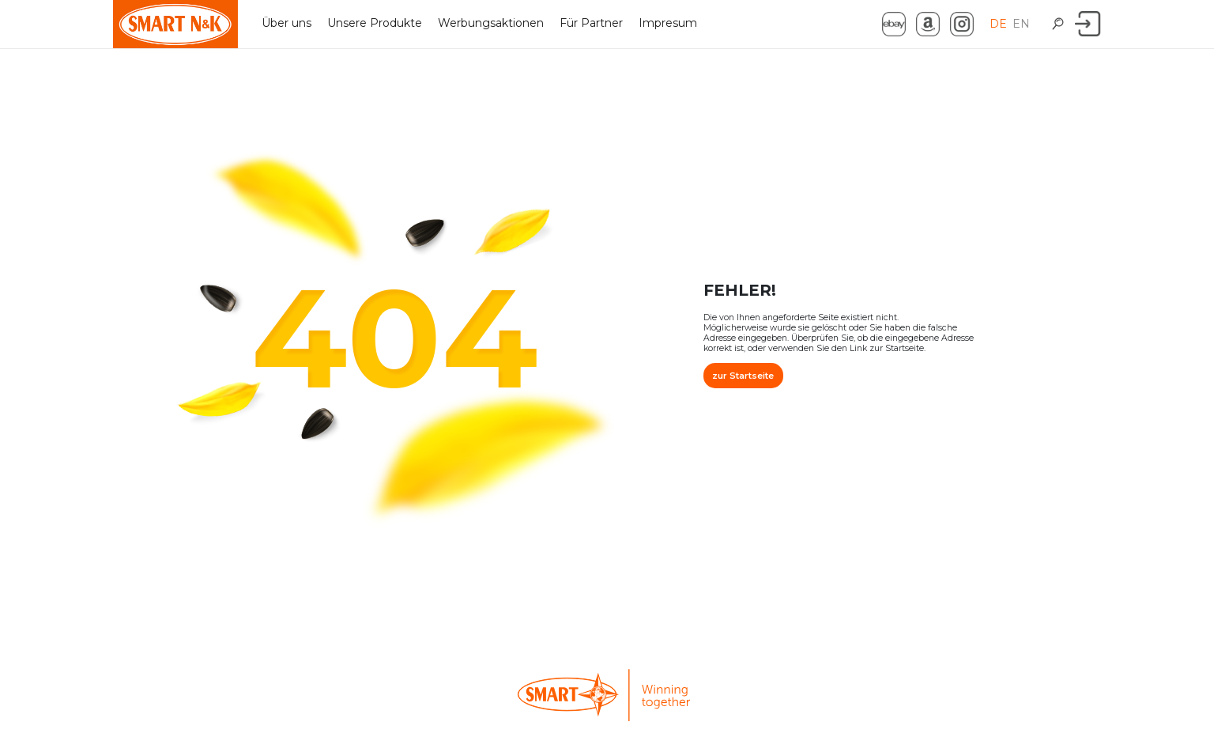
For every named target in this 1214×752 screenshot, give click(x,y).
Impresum (668, 23)
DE (998, 24)
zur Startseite (743, 375)
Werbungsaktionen (491, 23)
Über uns (286, 23)
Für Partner (591, 23)
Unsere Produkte (374, 23)
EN (1021, 24)
